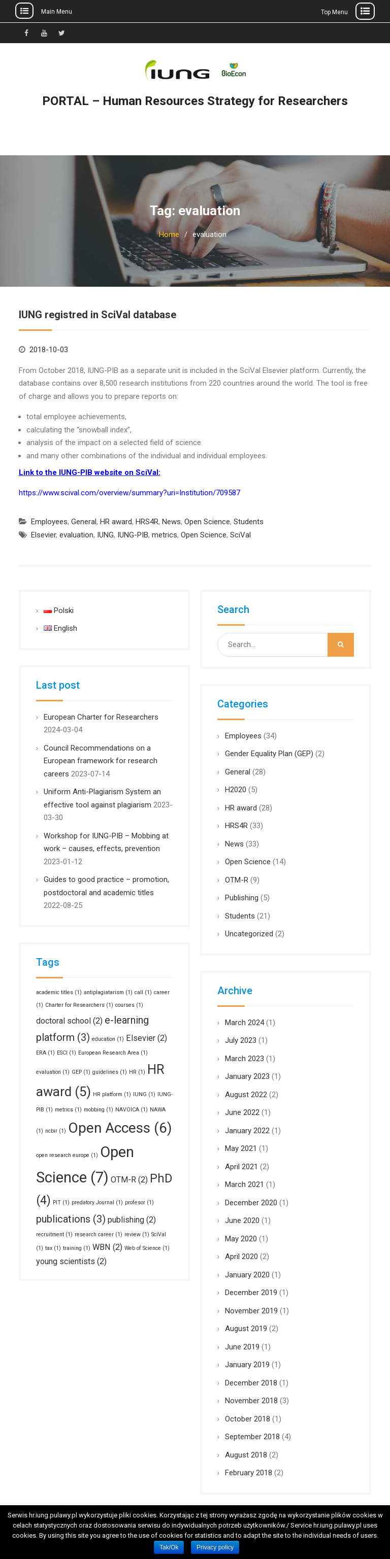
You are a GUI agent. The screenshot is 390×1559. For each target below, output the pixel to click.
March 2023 (244, 1058)
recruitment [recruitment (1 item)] (54, 1234)
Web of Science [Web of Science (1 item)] (147, 1248)
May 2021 (241, 1148)
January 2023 (247, 1076)
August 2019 (246, 1328)
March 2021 (244, 1184)
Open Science (207, 521)
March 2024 (244, 1022)
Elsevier (43, 534)
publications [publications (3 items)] (71, 1219)
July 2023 (240, 1040)
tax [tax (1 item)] (53, 1248)
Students (249, 521)
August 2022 (246, 1094)
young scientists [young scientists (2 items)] (71, 1261)
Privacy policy (215, 1547)
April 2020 (241, 1256)
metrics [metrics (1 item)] (68, 1109)
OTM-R (236, 880)
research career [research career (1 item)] (98, 1234)
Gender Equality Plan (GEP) (269, 753)
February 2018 (248, 1472)
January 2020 (247, 1274)
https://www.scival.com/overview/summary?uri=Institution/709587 (129, 492)
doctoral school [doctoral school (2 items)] (69, 1021)
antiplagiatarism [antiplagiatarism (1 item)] (108, 992)
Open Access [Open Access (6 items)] (120, 1128)
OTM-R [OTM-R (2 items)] (129, 1179)
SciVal (240, 534)
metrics (164, 534)
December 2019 (251, 1292)
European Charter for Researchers (101, 717)
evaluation (76, 534)
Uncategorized (249, 933)
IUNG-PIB (132, 534)
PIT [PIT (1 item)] (61, 1202)
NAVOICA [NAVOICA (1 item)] (131, 1109)
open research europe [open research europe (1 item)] (67, 1155)
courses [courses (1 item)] (129, 1005)
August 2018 (246, 1455)
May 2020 (241, 1238)
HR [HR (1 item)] (137, 1072)
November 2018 (251, 1400)
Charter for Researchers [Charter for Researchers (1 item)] (79, 1005)
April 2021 (241, 1166)
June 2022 (242, 1112)
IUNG (105, 534)
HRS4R (147, 521)
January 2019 (247, 1364)
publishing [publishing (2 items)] (132, 1220)
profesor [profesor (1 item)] (139, 1202)
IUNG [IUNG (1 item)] (144, 1094)
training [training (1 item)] (76, 1248)
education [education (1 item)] (108, 1039)
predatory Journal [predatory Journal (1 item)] (97, 1202)
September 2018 (252, 1436)
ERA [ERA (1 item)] (45, 1052)
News (171, 521)
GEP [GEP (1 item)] (81, 1072)
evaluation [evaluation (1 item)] (53, 1072)
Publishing (241, 897)
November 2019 (251, 1310)
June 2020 (242, 1220)
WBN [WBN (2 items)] (107, 1247)
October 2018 (247, 1419)
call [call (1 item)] (143, 992)
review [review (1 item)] (136, 1234)
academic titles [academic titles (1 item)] (59, 992)
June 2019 (242, 1346)
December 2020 (251, 1202)
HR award (116, 521)
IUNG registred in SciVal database (97, 315)
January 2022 (247, 1130)
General (83, 521)
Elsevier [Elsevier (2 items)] (146, 1038)
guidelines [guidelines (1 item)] (109, 1072)
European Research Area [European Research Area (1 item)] (113, 1052)
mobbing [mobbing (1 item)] (98, 1109)
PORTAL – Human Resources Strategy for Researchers (195, 101)
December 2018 (251, 1382)
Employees (49, 521)
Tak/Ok (168, 1547)
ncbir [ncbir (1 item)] (55, 1131)
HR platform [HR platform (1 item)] (112, 1094)
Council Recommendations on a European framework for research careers (100, 760)
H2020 (235, 789)
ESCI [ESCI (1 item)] (66, 1052)
